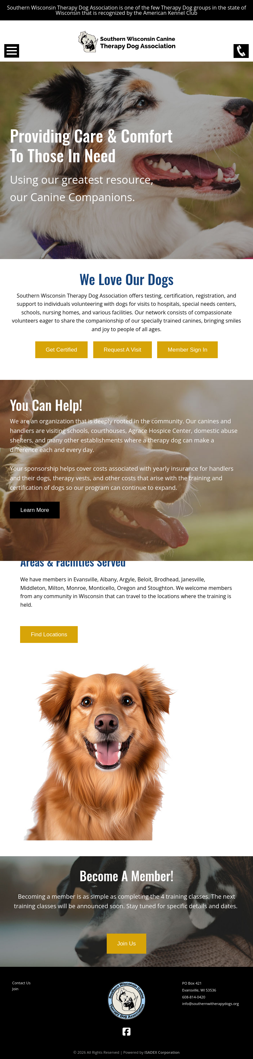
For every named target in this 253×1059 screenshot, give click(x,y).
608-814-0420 (193, 996)
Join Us (126, 943)
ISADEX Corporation (162, 1052)
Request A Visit (122, 350)
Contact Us (21, 982)
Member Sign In (187, 350)
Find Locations (49, 634)
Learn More (34, 510)
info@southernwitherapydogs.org (210, 1003)
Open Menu (11, 51)
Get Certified (61, 350)
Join (15, 988)
